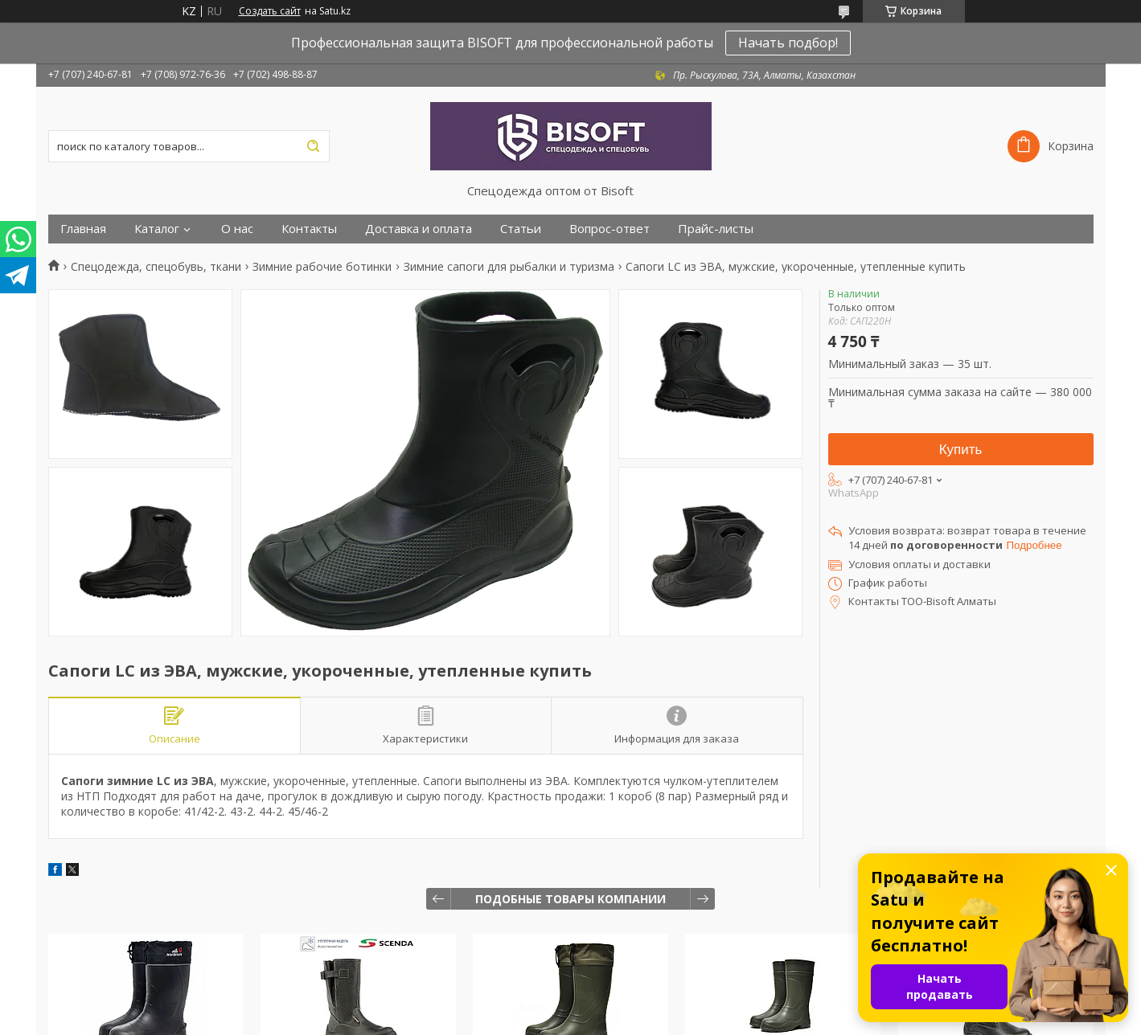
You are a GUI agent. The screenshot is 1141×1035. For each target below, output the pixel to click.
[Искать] (314, 146)
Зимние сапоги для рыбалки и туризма (509, 267)
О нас (237, 229)
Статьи (520, 229)
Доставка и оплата (418, 229)
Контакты (309, 229)
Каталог (156, 229)
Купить (961, 449)
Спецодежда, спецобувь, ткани (156, 267)
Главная (83, 229)
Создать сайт (270, 11)
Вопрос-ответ (609, 229)
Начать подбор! (788, 42)
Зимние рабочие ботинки (322, 267)
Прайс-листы (715, 229)
